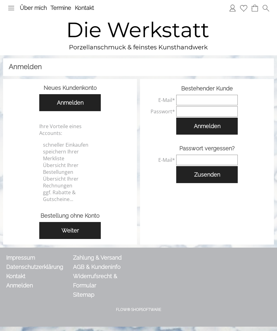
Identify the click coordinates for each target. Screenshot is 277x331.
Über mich (33, 8)
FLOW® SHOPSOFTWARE (138, 310)
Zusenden (207, 174)
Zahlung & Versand (97, 257)
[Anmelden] (232, 8)
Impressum (20, 257)
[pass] (207, 111)
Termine (60, 8)
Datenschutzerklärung (34, 267)
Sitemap (83, 294)
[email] (207, 100)
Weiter (70, 230)
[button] (11, 8)
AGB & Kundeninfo (97, 267)
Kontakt (84, 8)
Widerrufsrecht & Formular (95, 281)
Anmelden (70, 102)
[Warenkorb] (255, 8)
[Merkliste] (244, 8)
